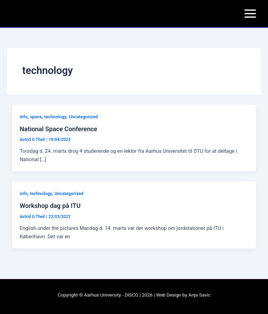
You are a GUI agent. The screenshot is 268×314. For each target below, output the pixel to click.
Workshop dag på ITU (50, 205)
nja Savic (201, 295)
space (36, 116)
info (23, 116)
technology (55, 116)
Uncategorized (83, 116)
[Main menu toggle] (250, 13)
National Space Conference (58, 129)
